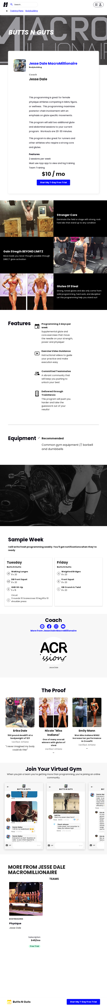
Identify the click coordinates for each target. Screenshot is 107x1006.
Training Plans (16, 10)
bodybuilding (31, 10)
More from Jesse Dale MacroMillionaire (53, 630)
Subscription (34, 937)
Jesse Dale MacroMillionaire (53, 63)
